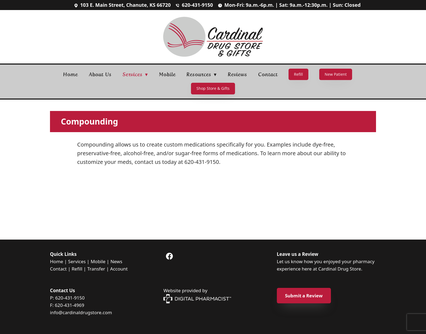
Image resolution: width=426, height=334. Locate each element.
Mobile (167, 74)
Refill (298, 74)
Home (70, 74)
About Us (100, 74)
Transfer (96, 269)
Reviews (238, 74)
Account (119, 269)
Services (77, 261)
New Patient (336, 74)
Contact (268, 74)
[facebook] (169, 256)
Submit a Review (304, 295)
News (116, 261)
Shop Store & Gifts (213, 88)
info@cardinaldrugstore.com (81, 312)
